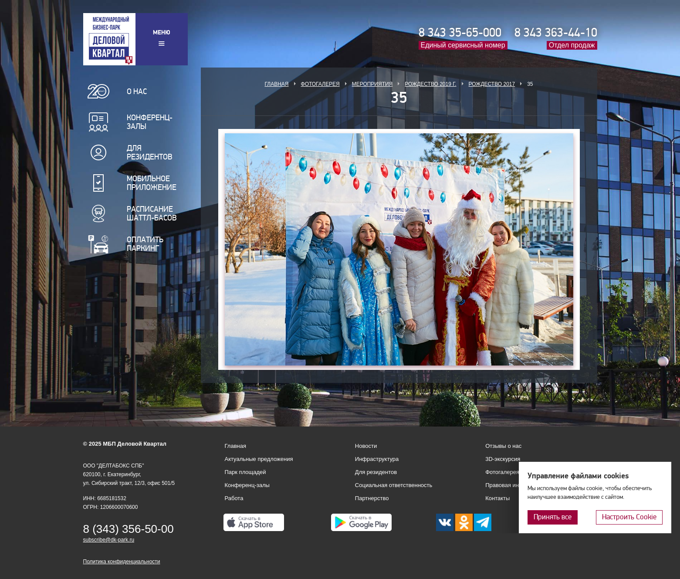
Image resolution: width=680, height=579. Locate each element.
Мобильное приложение (151, 183)
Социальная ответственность (394, 485)
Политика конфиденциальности (121, 562)
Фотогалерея (320, 84)
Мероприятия (372, 84)
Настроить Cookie (629, 516)
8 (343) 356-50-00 (128, 529)
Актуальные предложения (259, 459)
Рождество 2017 (492, 84)
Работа (234, 498)
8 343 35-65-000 (460, 32)
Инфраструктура (377, 459)
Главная (276, 84)
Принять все (553, 516)
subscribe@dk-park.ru (109, 540)
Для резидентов (150, 152)
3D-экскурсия (502, 459)
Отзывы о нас (503, 446)
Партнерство (372, 498)
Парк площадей (245, 472)
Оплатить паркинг (145, 244)
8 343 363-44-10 (555, 32)
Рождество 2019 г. (430, 84)
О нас (137, 91)
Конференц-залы (150, 122)
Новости (366, 446)
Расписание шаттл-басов (152, 213)
